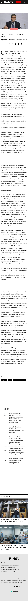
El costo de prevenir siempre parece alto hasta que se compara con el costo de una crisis (13, 547)
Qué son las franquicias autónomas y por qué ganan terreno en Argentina (16, 461)
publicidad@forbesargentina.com (12, 565)
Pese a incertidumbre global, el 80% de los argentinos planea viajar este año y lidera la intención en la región (16, 440)
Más (15, 409)
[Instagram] (14, 587)
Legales (20, 580)
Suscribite (18, 2)
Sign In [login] (25, 2)
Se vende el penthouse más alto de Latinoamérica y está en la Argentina (16, 429)
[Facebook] (9, 587)
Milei (10, 380)
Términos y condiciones (12, 580)
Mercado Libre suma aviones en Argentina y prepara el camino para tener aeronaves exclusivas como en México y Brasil (16, 418)
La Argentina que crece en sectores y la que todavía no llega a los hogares (14, 520)
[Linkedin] (19, 587)
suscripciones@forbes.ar (12, 571)
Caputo (4, 380)
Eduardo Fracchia (5, 39)
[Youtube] (17, 587)
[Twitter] (12, 587)
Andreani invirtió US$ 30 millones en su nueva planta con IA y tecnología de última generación (16, 451)
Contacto (14, 578)
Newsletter (8, 578)
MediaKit (3, 578)
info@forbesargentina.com (10, 567)
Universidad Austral (19, 380)
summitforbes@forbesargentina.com (11, 569)
